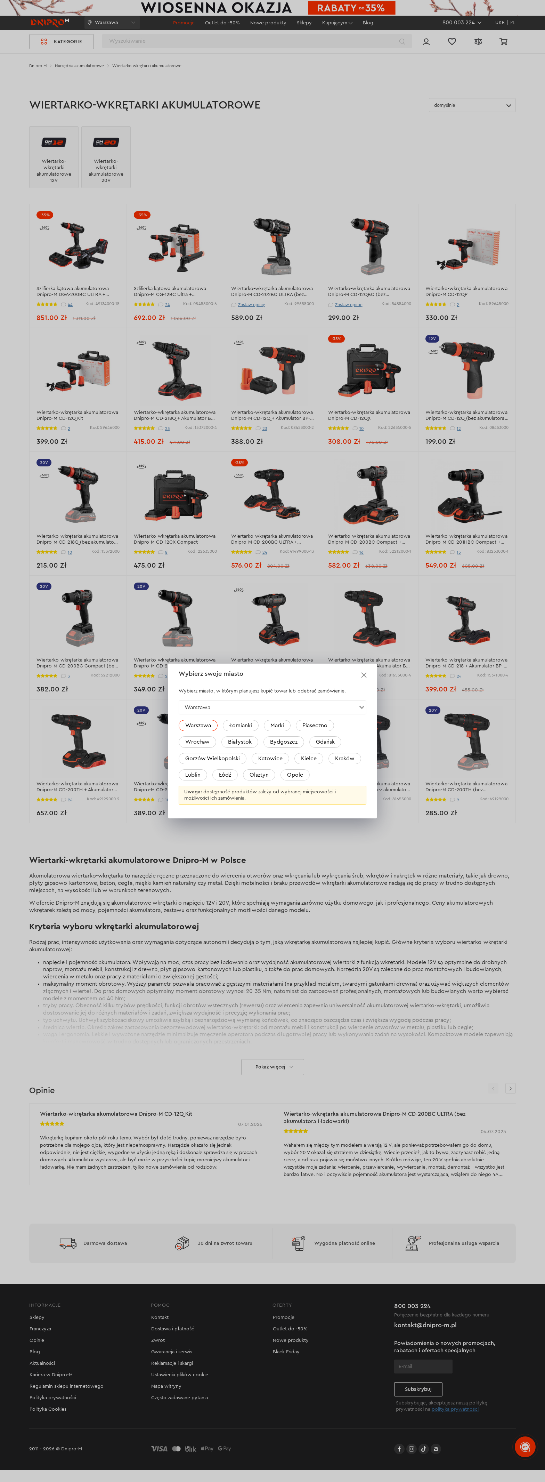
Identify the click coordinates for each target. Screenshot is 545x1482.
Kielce (309, 758)
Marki (277, 725)
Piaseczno (314, 725)
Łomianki (240, 725)
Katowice (270, 758)
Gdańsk (325, 742)
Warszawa (198, 725)
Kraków (345, 758)
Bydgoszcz (284, 742)
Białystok (240, 742)
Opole (295, 775)
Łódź (225, 775)
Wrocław (197, 742)
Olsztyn (259, 775)
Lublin (193, 775)
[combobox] (272, 707)
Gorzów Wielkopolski (212, 758)
